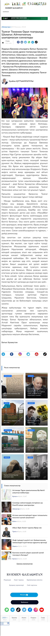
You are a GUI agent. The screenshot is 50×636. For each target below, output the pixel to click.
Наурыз (33, 619)
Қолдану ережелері (16, 585)
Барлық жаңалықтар (25, 564)
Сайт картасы (32, 585)
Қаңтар (14, 619)
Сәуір (43, 619)
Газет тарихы (19, 580)
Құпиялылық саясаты (34, 580)
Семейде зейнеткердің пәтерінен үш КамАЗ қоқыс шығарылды (27, 504)
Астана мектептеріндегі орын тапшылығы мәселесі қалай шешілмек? (29, 516)
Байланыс (24, 602)
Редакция (7, 580)
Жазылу (24, 595)
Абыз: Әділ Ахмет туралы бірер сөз (27, 528)
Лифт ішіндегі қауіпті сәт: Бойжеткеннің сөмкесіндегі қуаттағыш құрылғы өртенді (29, 541)
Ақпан (23, 619)
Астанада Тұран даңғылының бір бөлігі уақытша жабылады (28, 491)
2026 (4, 619)
